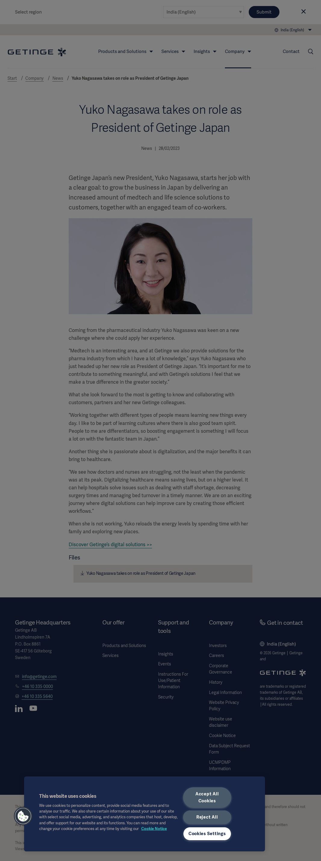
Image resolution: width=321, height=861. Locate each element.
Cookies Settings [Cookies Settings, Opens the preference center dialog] (207, 833)
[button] (23, 816)
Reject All (207, 817)
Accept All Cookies (207, 797)
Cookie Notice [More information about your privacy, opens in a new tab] (154, 828)
